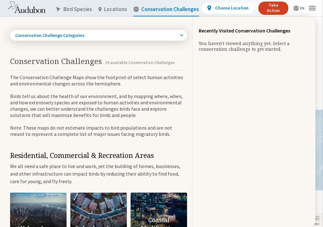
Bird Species (74, 9)
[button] (312, 8)
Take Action (273, 7)
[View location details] (227, 8)
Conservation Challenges (166, 9)
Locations (112, 9)
